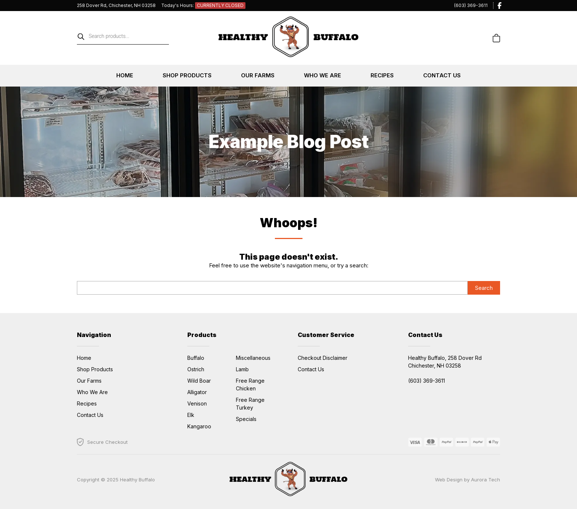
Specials (246, 419)
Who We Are (322, 75)
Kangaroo (199, 426)
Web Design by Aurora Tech (467, 479)
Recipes (382, 75)
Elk (190, 415)
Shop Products (187, 75)
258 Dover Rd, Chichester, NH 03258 (116, 5)
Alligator (197, 392)
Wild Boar (199, 381)
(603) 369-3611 (471, 5)
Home (124, 75)
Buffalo (195, 358)
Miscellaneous (253, 358)
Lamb (242, 369)
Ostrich (195, 369)
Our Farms (258, 75)
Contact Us (442, 75)
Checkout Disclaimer (322, 358)
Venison (197, 403)
